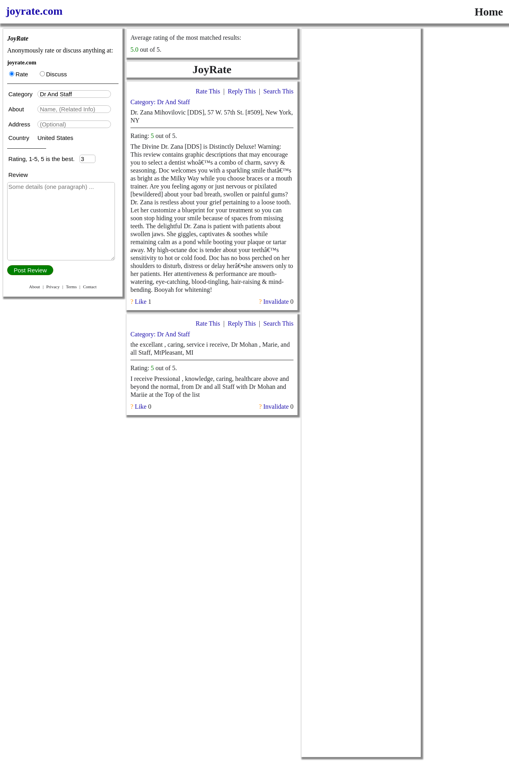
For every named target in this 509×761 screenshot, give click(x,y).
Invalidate (276, 301)
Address (20, 124)
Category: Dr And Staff (160, 102)
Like (140, 301)
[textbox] (74, 94)
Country (19, 137)
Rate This (208, 91)
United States (55, 137)
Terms (71, 286)
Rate (18, 74)
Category (22, 94)
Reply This (242, 91)
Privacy (53, 286)
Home (488, 12)
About (16, 109)
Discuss (53, 74)
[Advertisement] (361, 148)
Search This (278, 91)
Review (18, 174)
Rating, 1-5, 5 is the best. (44, 158)
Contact (90, 286)
